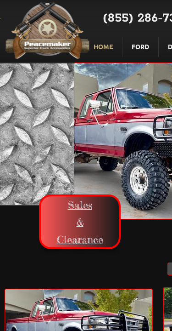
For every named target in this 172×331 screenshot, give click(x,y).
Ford (140, 46)
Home (103, 46)
